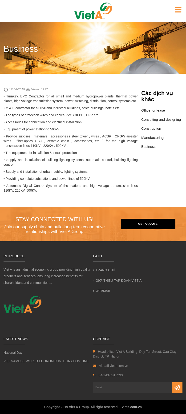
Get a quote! (148, 223)
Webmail (103, 291)
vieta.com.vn (132, 407)
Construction (151, 128)
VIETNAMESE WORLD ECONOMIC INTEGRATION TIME (46, 361)
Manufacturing (152, 138)
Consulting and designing (161, 119)
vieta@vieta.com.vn (110, 366)
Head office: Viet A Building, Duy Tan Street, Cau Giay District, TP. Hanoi (135, 354)
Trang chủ (105, 270)
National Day (13, 352)
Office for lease (153, 110)
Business (148, 147)
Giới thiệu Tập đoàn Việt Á (119, 280)
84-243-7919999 (108, 375)
